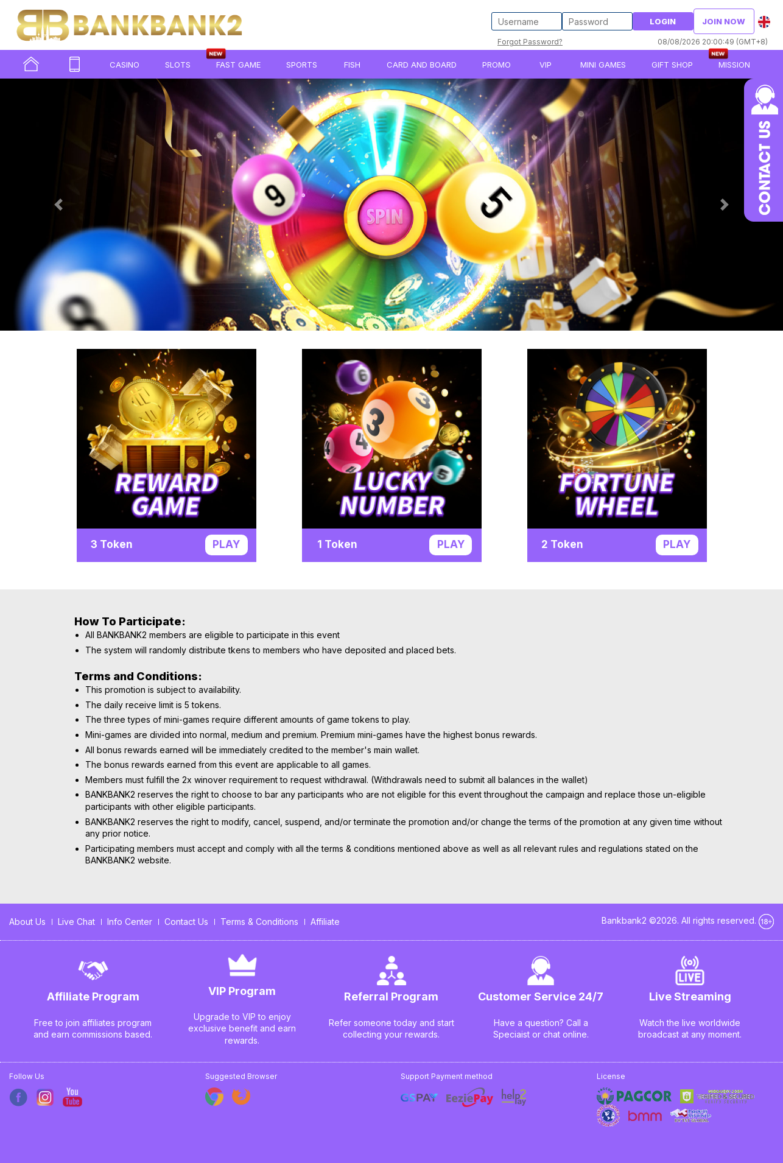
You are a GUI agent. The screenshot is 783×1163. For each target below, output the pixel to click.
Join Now (723, 21)
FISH (352, 64)
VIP (545, 64)
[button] (59, 205)
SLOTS (178, 64)
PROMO (496, 64)
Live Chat (76, 921)
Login (663, 21)
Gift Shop (672, 64)
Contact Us (186, 921)
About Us (27, 921)
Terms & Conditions (259, 921)
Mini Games (603, 64)
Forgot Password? (530, 41)
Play (226, 544)
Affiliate (325, 921)
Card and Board (422, 64)
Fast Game (238, 64)
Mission (734, 64)
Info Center (129, 921)
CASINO (124, 64)
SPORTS (301, 64)
